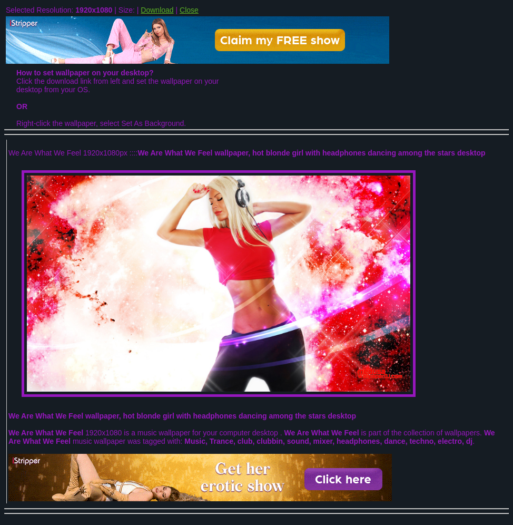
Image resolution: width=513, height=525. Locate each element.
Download (157, 10)
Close (189, 10)
